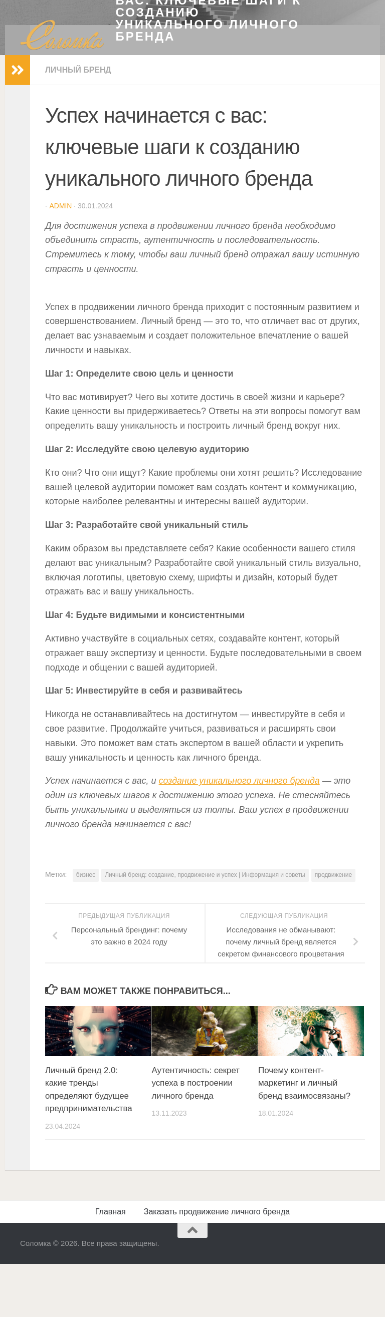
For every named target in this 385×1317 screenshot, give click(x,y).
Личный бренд (78, 410)
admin (60, 546)
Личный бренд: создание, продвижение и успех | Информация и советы (205, 1214)
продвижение (333, 1214)
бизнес (85, 1214)
